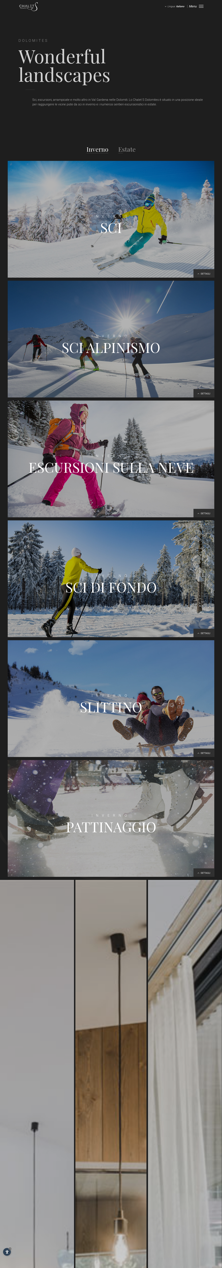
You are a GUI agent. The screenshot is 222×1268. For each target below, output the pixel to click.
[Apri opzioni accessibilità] (7, 1252)
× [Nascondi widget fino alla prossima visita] (10, 1248)
